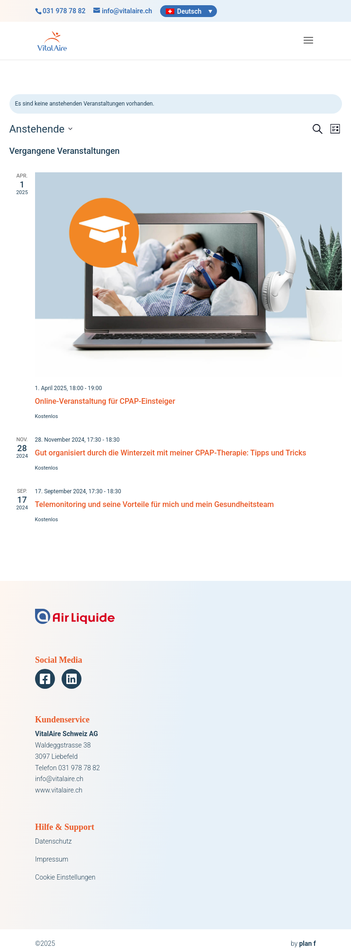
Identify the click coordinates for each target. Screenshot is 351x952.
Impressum (51, 859)
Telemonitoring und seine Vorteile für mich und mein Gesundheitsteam (154, 504)
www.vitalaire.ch (58, 790)
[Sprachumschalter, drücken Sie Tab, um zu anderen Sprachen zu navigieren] (188, 11)
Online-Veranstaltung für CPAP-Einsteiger (105, 401)
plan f (307, 943)
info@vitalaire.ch (59, 779)
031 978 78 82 (64, 11)
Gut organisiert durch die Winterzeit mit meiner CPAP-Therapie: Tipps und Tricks (170, 452)
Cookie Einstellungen (65, 877)
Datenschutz (53, 841)
